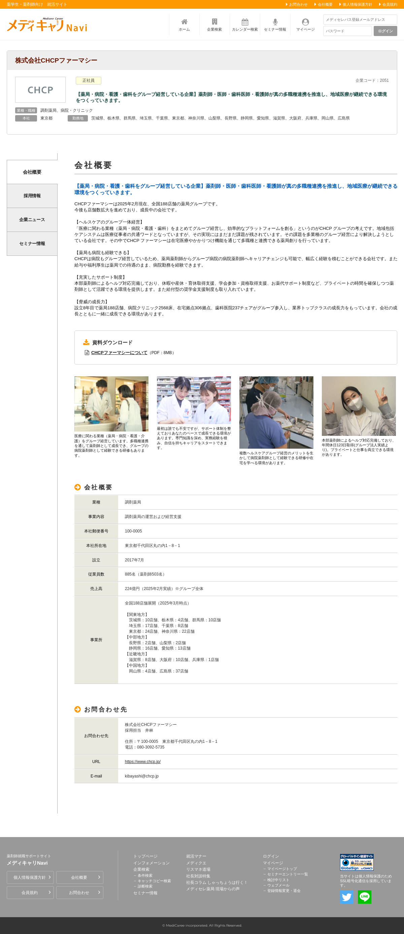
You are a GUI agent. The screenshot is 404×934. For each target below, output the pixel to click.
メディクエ (196, 863)
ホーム (184, 29)
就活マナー (196, 856)
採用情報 (32, 195)
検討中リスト (278, 880)
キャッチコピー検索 (154, 881)
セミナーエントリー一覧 (287, 874)
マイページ (305, 29)
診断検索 (145, 886)
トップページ (145, 856)
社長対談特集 (198, 876)
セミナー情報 (275, 29)
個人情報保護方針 (357, 4)
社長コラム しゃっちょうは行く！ (217, 882)
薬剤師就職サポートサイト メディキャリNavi (49, 24)
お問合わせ (298, 4)
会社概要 (325, 4)
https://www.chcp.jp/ (143, 761)
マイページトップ (282, 869)
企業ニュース (32, 219)
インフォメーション (151, 863)
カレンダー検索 (245, 29)
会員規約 (389, 4)
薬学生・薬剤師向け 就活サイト (37, 4)
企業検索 (214, 29)
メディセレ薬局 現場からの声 (213, 889)
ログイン (385, 31)
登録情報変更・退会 (284, 891)
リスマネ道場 (198, 869)
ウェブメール (278, 885)
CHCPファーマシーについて (119, 352)
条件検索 (145, 875)
